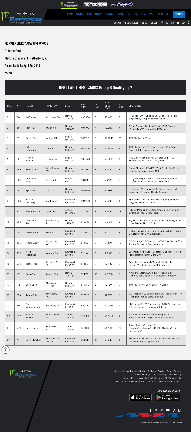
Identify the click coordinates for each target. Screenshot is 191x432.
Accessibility (160, 375)
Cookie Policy (174, 375)
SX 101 (142, 14)
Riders (70, 14)
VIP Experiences (131, 22)
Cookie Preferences (133, 378)
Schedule (80, 14)
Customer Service (156, 371)
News (89, 14)
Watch (120, 14)
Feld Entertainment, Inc (156, 422)
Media (150, 14)
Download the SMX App (169, 381)
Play (135, 14)
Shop (128, 14)
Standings (109, 14)
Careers (118, 371)
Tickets (178, 14)
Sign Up (159, 14)
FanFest (144, 22)
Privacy (177, 371)
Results (98, 14)
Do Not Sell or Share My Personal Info (163, 378)
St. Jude (154, 22)
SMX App (117, 22)
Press (126, 371)
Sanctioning (121, 381)
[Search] (167, 14)
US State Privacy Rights (141, 375)
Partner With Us (138, 371)
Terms (169, 371)
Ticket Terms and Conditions (142, 381)
